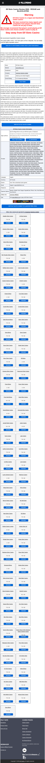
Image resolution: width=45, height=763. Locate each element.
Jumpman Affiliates (14, 194)
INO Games (20, 154)
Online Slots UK (23, 526)
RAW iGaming (18, 166)
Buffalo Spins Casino (8, 267)
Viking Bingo (23, 668)
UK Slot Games (8, 668)
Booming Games (35, 146)
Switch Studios (40, 171)
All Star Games (23, 216)
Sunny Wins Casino (8, 630)
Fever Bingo (8, 384)
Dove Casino (23, 332)
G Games (17, 151)
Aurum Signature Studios (15, 144)
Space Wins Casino (8, 604)
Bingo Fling (23, 255)
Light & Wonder (21, 157)
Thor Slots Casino (23, 642)
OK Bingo (23, 513)
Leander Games (13, 157)
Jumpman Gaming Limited (22, 73)
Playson (12, 164)
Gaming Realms (36, 149)
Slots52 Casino (23, 591)
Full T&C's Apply (17, 139)
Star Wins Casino (23, 617)
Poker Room (25, 725)
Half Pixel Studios (18, 153)
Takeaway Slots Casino (8, 642)
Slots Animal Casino (8, 578)
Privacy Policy (4, 725)
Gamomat (12, 151)
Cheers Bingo (8, 293)
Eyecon (24, 147)
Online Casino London (7, 526)
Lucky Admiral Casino (8, 474)
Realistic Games (36, 166)
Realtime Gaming (14, 168)
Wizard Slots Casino (23, 694)
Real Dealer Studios (27, 166)
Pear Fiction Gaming (32, 163)
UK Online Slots (23, 655)
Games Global (23, 149)
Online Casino (25, 722)
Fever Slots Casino (23, 384)
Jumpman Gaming (21, 156)
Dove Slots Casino (7, 345)
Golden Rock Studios (34, 151)
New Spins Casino (7, 513)
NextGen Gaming (14, 161)
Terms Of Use (4, 728)
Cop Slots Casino (23, 293)
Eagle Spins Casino (23, 345)
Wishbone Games (18, 174)
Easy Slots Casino (7, 358)
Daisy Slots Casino (23, 319)
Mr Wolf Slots (23, 500)
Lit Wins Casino (8, 461)
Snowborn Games (14, 171)
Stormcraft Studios (31, 171)
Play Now (23, 81)
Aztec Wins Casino (8, 242)
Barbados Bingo (23, 242)
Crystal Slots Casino (23, 306)
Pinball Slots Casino (8, 539)
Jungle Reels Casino (8, 423)
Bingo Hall (24, 728)
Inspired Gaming (27, 154)
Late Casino (23, 436)
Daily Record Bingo (8, 319)
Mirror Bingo (23, 487)
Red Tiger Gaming (35, 168)
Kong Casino (8, 436)
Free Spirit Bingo (8, 397)
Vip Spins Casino (8, 681)
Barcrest (12, 146)
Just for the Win (29, 156)
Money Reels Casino (8, 500)
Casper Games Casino (8, 280)
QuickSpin (12, 166)
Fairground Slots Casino (23, 371)
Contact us (3, 750)
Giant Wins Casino (23, 397)
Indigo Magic (36, 153)
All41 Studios (27, 142)
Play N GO (40, 163)
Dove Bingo (8, 332)
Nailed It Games (20, 159)
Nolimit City (21, 161)
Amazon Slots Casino (8, 229)
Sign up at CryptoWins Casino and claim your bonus (22, 45)
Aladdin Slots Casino (8, 216)
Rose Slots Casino (23, 552)
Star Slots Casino (8, 617)
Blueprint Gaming (27, 146)
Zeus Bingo (8, 707)
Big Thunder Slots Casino (8, 255)
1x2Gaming (12, 142)
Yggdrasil (27, 174)
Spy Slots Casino (23, 604)
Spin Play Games (23, 171)
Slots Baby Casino (23, 578)
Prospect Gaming (35, 164)
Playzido (21, 164)
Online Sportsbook (26, 731)
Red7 (19, 168)
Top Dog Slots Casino (8, 655)
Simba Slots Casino (23, 565)
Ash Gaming (39, 142)
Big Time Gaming (18, 146)
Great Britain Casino (8, 410)
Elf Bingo (23, 358)
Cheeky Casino (23, 280)
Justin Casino (23, 423)
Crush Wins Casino (8, 306)
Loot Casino (23, 461)
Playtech (16, 164)
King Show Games (38, 156)
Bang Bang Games (35, 144)
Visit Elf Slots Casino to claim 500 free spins (22, 206)
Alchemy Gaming (20, 142)
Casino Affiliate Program (6, 747)
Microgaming (13, 159)
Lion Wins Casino (23, 449)
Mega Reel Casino (7, 487)
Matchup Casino (23, 474)
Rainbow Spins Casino (8, 552)
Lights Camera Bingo (8, 449)
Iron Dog (34, 154)
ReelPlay (17, 169)
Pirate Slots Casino (23, 539)
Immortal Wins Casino (23, 410)
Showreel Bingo (8, 565)
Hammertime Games (27, 153)
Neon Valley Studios (29, 159)
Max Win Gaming (36, 157)
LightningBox (29, 157)
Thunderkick (13, 173)
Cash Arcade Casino (23, 267)
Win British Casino (7, 694)
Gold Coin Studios (24, 151)
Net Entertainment (38, 159)
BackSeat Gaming (26, 144)
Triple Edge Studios (25, 173)
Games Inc (29, 149)
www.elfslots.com (20, 67)
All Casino (22, 761)
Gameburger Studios (15, 149)
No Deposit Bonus (26, 740)
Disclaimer (3, 722)
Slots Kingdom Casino (8, 591)
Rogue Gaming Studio (24, 169)
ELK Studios (19, 147)
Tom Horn (18, 173)
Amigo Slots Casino (23, 229)
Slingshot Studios (39, 169)
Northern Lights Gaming (29, 161)
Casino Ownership (26, 737)
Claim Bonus (33, 139)
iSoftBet (38, 154)
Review (8, 223)
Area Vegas (33, 142)
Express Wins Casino (8, 371)
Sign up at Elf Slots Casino (22, 124)
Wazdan (33, 173)
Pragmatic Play (26, 164)
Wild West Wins (23, 681)
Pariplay (25, 163)
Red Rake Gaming (26, 168)
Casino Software (26, 734)
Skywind (32, 169)
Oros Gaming (20, 163)
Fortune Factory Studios (32, 147)
